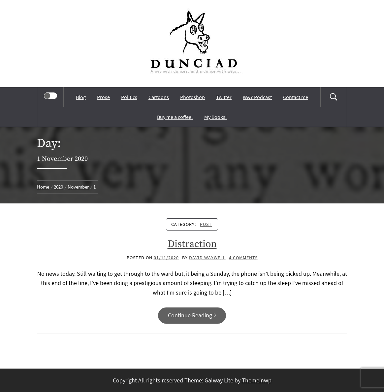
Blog (81, 97)
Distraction (192, 244)
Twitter (224, 97)
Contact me (295, 97)
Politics (129, 97)
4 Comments (243, 258)
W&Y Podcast (257, 97)
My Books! (215, 117)
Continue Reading (192, 315)
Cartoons (158, 97)
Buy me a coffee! (175, 117)
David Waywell (207, 258)
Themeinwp (257, 380)
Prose (103, 97)
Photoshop (192, 97)
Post (206, 224)
